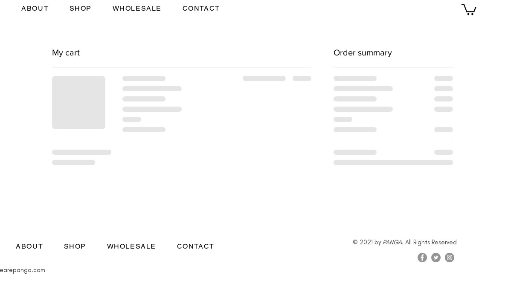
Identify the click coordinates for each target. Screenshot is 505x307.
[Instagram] (416, 9)
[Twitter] (436, 257)
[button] (468, 9)
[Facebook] (429, 9)
